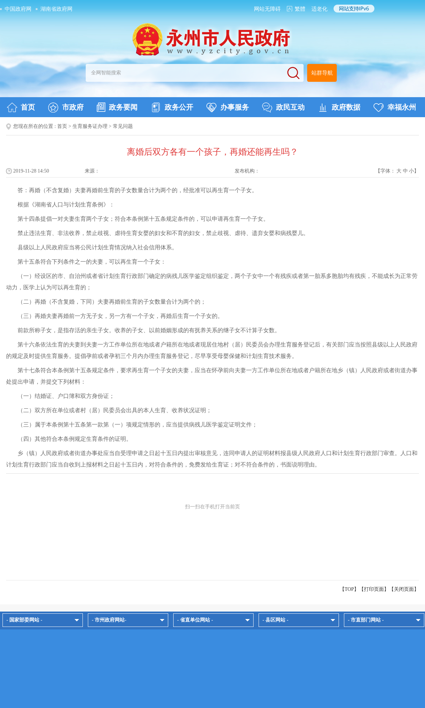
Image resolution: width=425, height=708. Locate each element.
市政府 (66, 108)
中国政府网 (18, 9)
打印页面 (374, 589)
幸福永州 (395, 108)
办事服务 (227, 108)
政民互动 (283, 108)
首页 (21, 108)
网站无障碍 (267, 9)
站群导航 (322, 73)
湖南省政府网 (56, 9)
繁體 (300, 9)
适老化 (319, 9)
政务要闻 (117, 107)
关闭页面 (404, 589)
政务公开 (172, 108)
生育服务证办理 (90, 126)
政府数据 (339, 108)
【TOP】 (349, 589)
